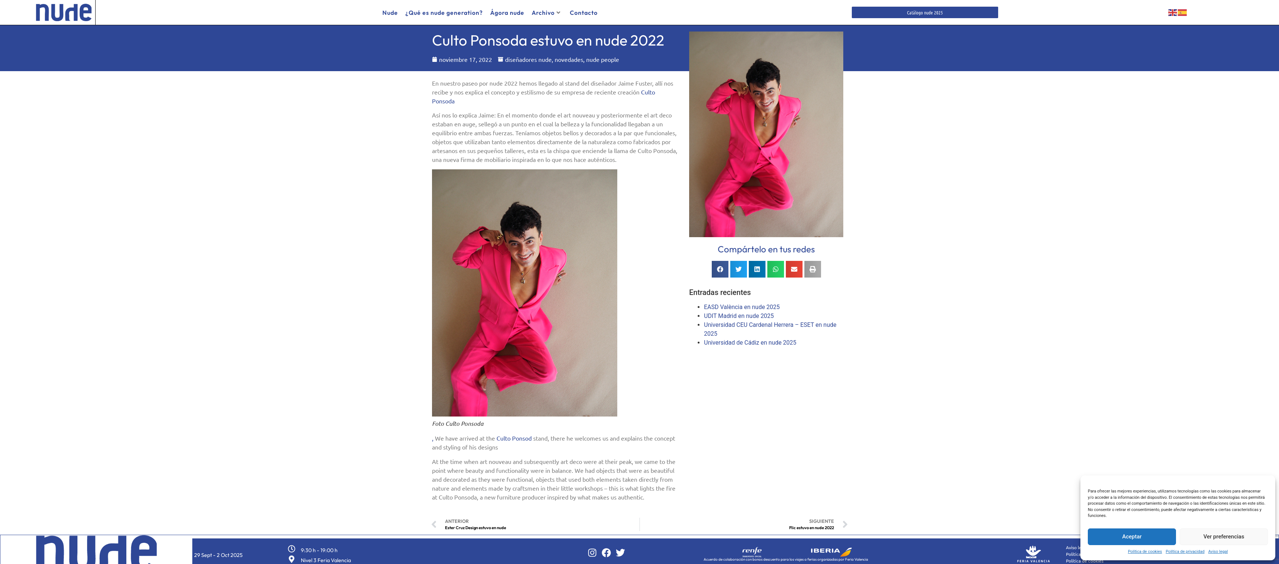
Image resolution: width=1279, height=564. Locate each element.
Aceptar (1132, 536)
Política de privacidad (1185, 551)
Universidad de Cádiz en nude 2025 (750, 340)
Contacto (584, 12)
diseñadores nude (528, 56)
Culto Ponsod (514, 435)
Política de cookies (1145, 551)
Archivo (546, 12)
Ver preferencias (1223, 536)
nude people (602, 56)
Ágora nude (507, 12)
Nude (390, 12)
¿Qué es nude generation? (444, 12)
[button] (720, 266)
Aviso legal (1218, 551)
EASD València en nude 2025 (742, 304)
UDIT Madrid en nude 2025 (739, 313)
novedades (569, 56)
